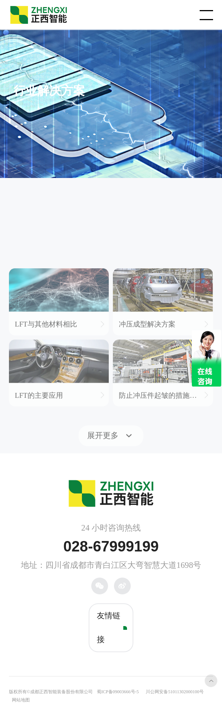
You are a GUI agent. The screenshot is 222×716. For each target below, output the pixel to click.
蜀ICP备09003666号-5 (118, 691)
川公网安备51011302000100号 (175, 691)
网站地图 (21, 700)
